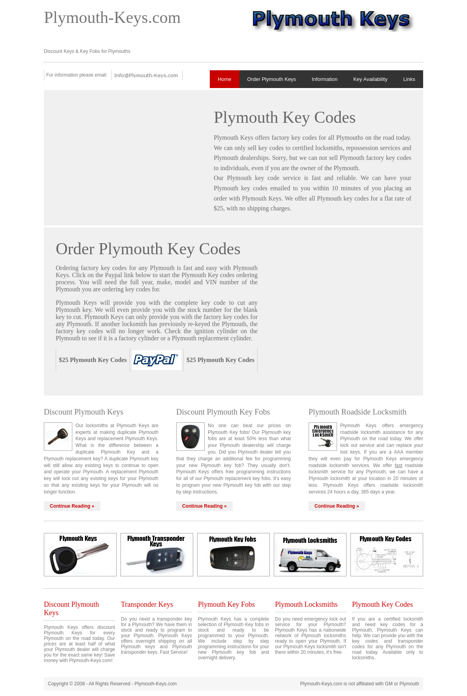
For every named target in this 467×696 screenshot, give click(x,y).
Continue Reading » (72, 506)
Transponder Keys (147, 604)
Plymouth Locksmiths (306, 604)
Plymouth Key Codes (382, 604)
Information (324, 79)
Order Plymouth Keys (271, 79)
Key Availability (370, 79)
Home (225, 79)
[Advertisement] (122, 157)
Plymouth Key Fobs (226, 604)
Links (409, 79)
